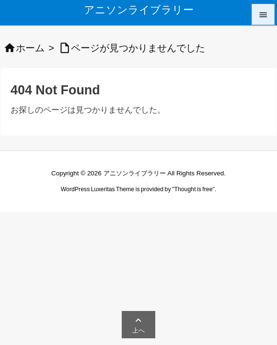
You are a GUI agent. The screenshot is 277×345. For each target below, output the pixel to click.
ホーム (30, 48)
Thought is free (193, 189)
